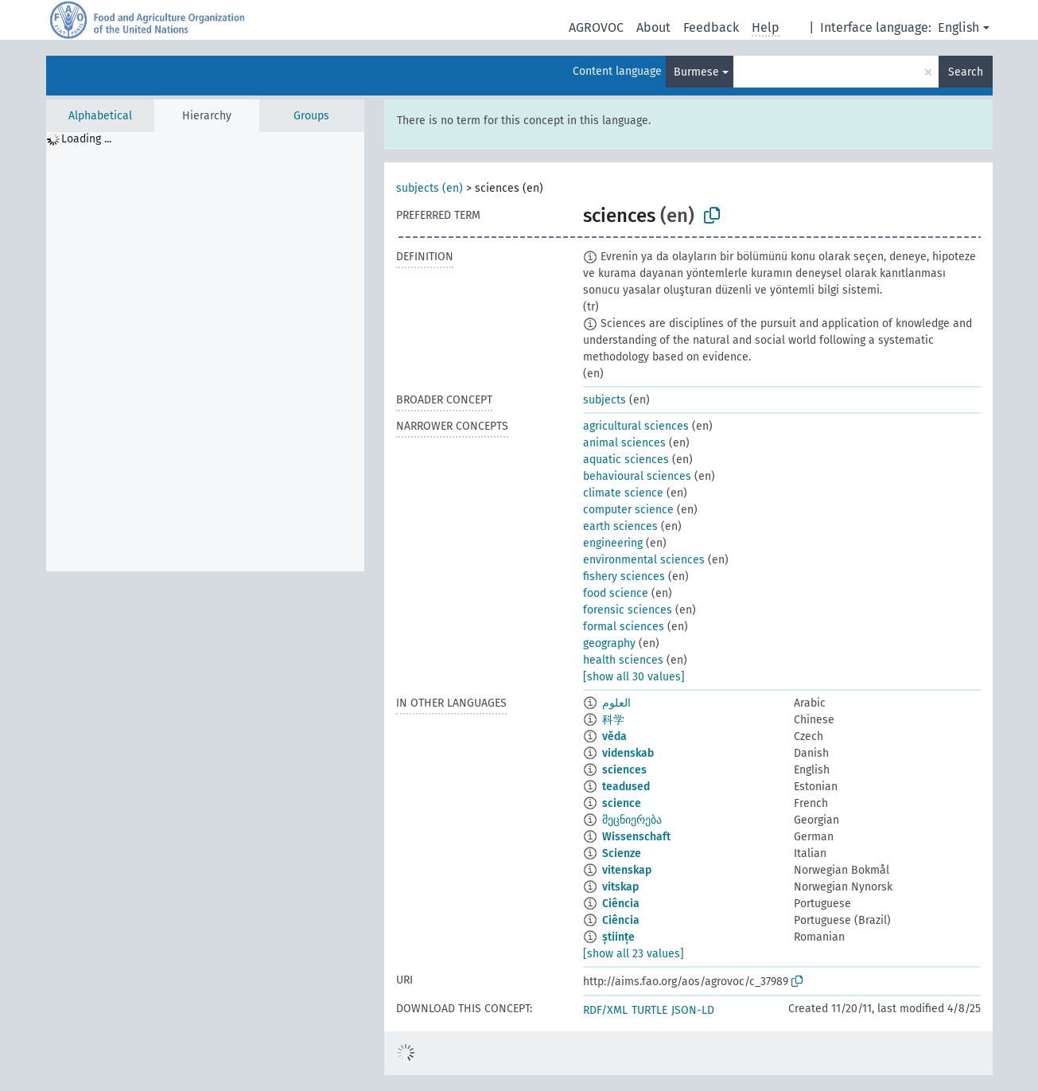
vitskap (620, 887)
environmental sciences (644, 560)
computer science (628, 509)
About (653, 27)
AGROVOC (596, 27)
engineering (613, 543)
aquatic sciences (626, 459)
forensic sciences (627, 610)
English (958, 27)
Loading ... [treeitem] (86, 139)
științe (618, 937)
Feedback (711, 27)
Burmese (696, 72)
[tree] (205, 351)
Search (965, 72)
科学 (613, 720)
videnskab (628, 753)
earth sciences (620, 526)
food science (615, 593)
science (621, 803)
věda (614, 736)
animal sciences (624, 443)
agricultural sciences (636, 426)
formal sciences (623, 626)
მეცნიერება (632, 820)
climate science (623, 493)
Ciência (621, 903)
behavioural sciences (637, 476)
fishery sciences (624, 576)
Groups (311, 116)
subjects (604, 400)
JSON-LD (692, 1010)
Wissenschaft (636, 837)
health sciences (623, 660)
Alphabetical (100, 116)
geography (609, 643)
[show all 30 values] (634, 677)
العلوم (616, 703)
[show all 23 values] (633, 953)
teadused (626, 786)
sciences (624, 770)
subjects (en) (429, 188)
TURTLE (649, 1010)
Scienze (621, 853)
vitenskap (626, 870)
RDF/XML (605, 1010)
